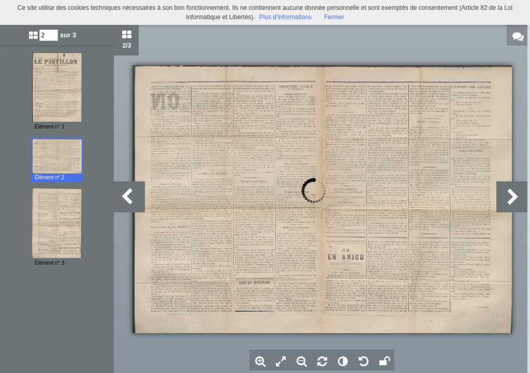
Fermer (334, 17)
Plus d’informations (285, 17)
